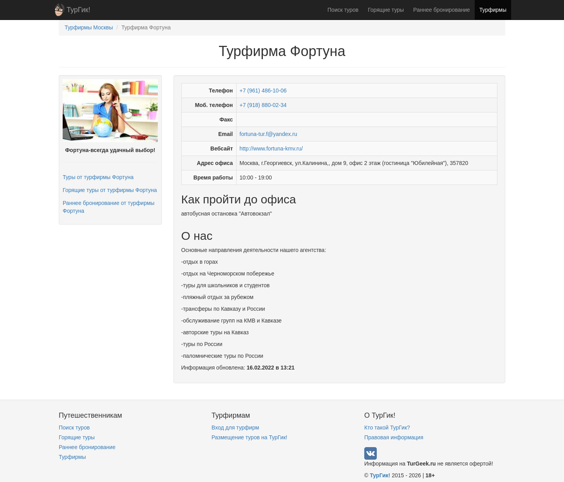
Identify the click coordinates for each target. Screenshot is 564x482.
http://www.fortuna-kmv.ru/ (271, 148)
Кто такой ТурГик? (387, 427)
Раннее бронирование (441, 10)
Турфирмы (492, 10)
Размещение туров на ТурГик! (249, 437)
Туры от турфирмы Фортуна (98, 177)
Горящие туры (386, 10)
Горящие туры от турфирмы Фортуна (110, 190)
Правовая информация (393, 437)
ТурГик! (78, 10)
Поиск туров (342, 10)
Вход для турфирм (235, 427)
